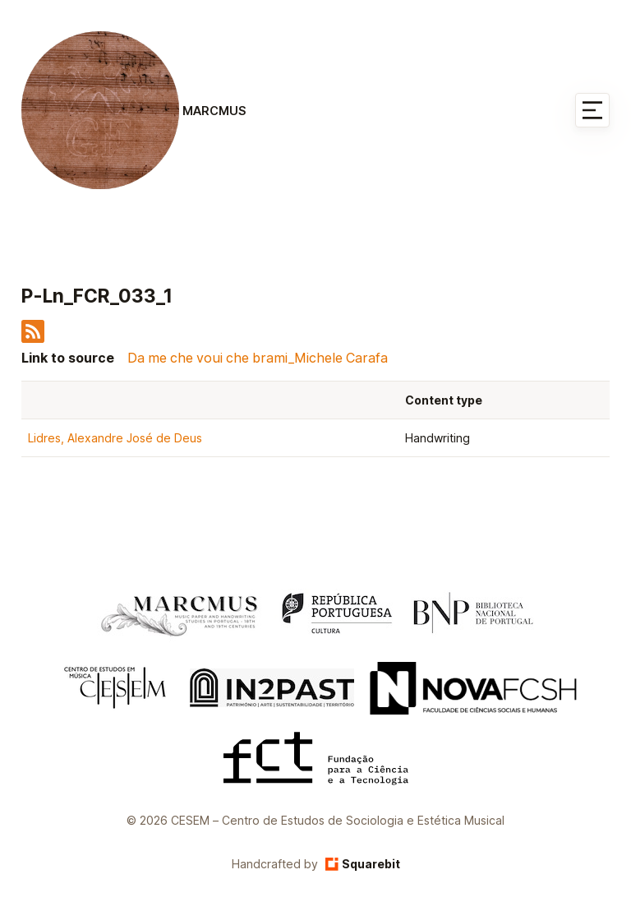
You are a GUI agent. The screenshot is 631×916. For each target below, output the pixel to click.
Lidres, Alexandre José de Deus (115, 438)
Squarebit (362, 864)
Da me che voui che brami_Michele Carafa (257, 357)
